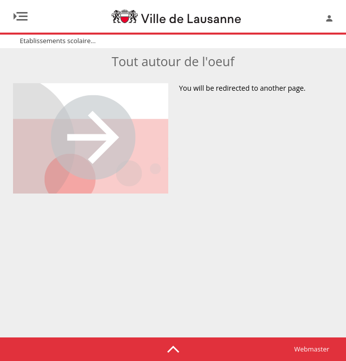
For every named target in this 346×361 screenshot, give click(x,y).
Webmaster (311, 348)
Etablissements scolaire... (58, 40)
